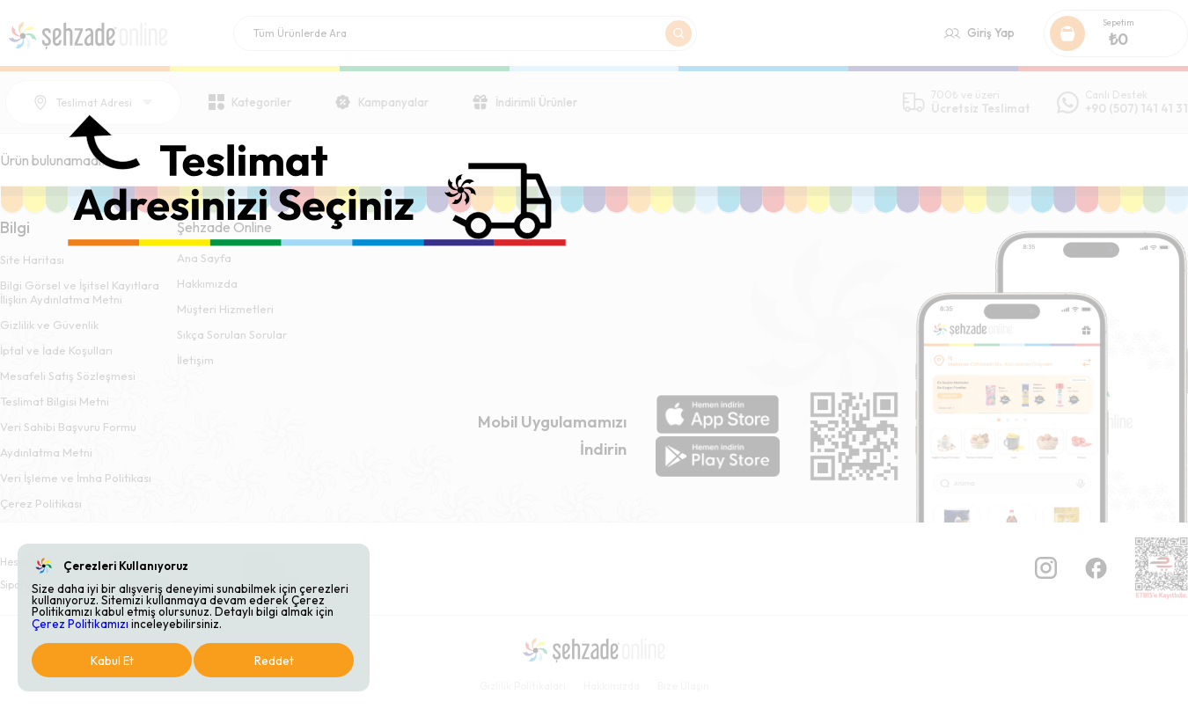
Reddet (274, 661)
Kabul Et (112, 661)
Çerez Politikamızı (80, 624)
